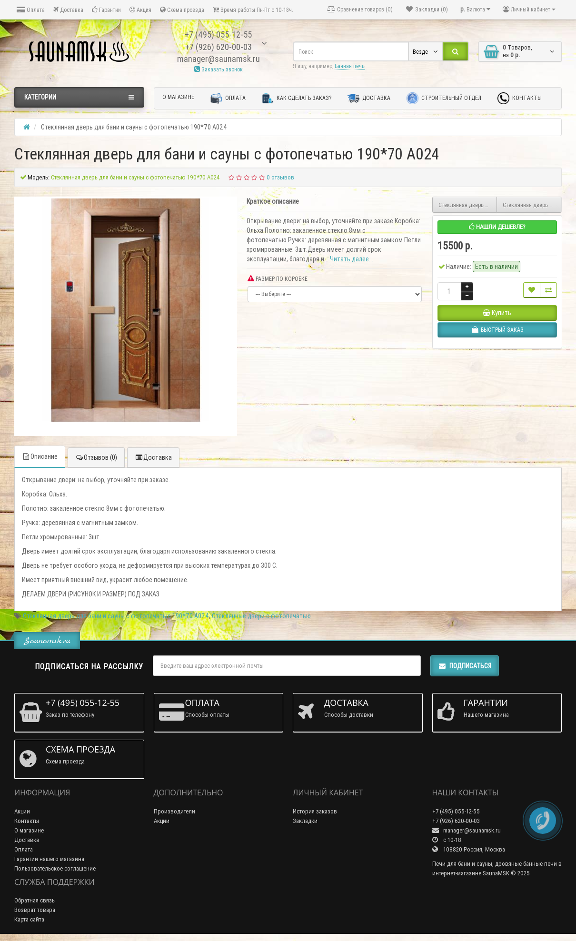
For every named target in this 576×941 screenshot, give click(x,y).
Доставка (68, 9)
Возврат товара (34, 910)
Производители (174, 811)
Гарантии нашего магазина (49, 859)
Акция (140, 9)
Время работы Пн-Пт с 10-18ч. (253, 9)
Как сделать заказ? (296, 98)
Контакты (519, 98)
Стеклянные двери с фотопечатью (261, 616)
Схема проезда (182, 9)
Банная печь (350, 65)
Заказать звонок (218, 69)
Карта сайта (29, 919)
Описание (40, 456)
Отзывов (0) (96, 457)
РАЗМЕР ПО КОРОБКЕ (278, 278)
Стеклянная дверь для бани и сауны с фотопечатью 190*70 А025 (467, 204)
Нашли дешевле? (497, 227)
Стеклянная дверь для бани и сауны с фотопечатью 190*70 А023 (532, 204)
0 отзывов (280, 177)
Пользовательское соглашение (55, 868)
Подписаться (464, 666)
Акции (22, 811)
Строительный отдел (444, 98)
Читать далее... (351, 259)
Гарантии (106, 9)
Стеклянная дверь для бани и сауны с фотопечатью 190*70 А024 (116, 616)
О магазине (178, 96)
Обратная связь (34, 900)
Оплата (31, 9)
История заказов (315, 811)
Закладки (305, 821)
